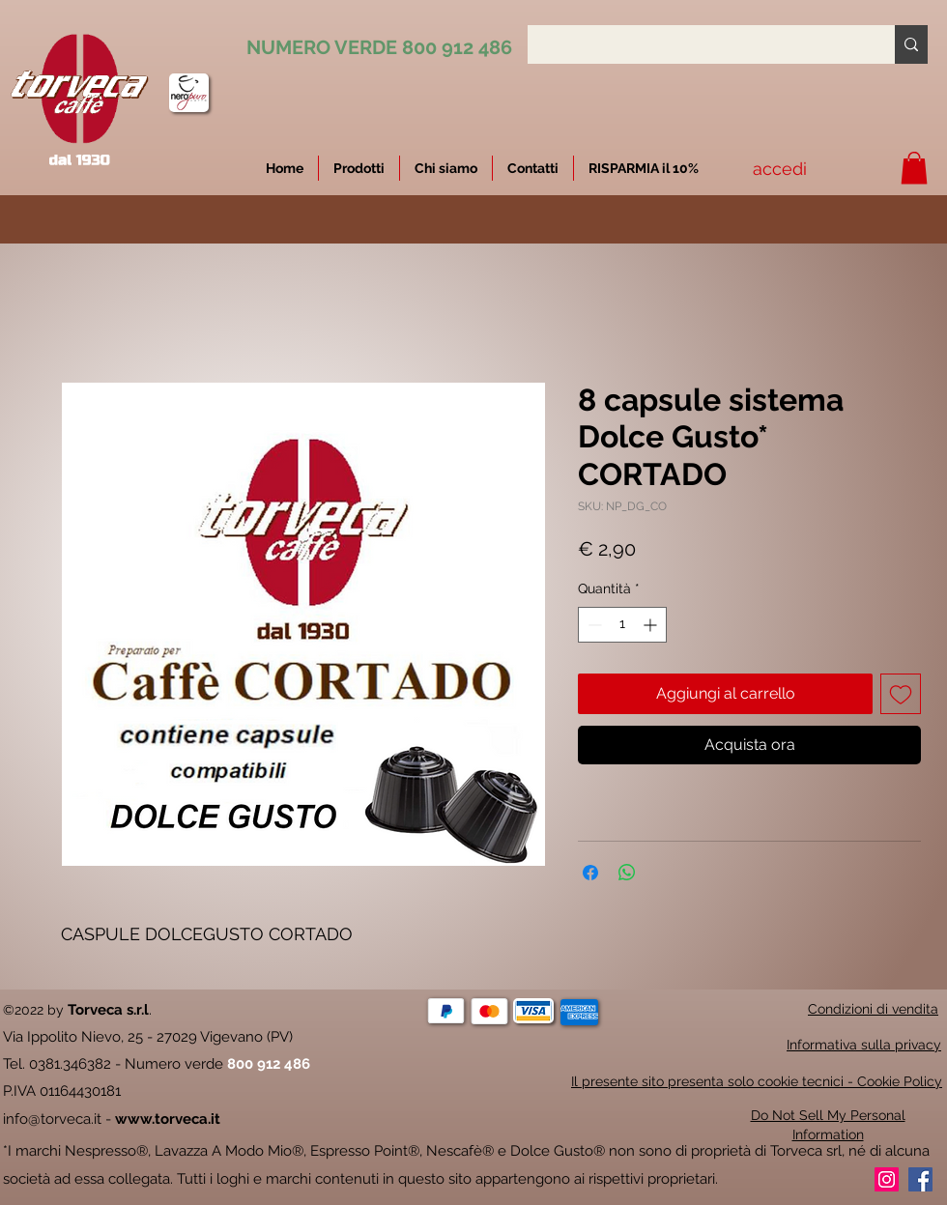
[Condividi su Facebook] (590, 872)
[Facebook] (920, 1179)
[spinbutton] (622, 625)
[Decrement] (593, 625)
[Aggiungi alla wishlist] (900, 694)
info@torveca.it (52, 1119)
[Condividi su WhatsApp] (627, 872)
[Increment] (652, 625)
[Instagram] (887, 1179)
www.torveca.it (167, 1119)
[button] (643, 168)
